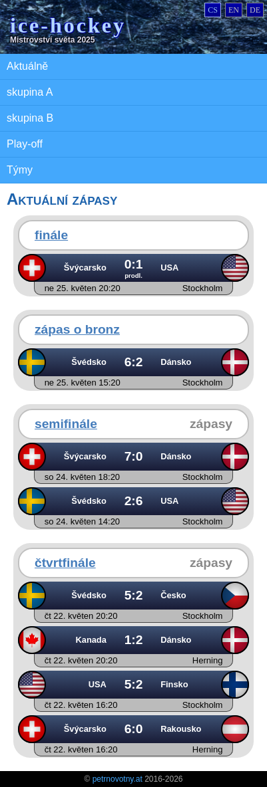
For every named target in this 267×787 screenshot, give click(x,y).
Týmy (20, 169)
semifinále (66, 424)
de (255, 10)
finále (51, 235)
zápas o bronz (77, 329)
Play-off (25, 144)
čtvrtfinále (65, 563)
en (233, 10)
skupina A (30, 92)
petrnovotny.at (117, 779)
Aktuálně (27, 66)
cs (213, 10)
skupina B (30, 118)
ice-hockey (68, 25)
